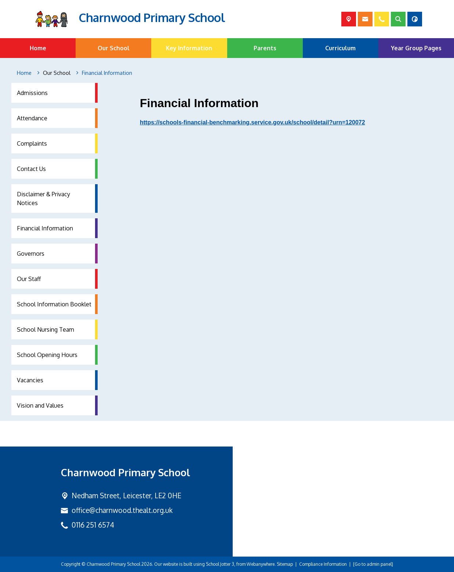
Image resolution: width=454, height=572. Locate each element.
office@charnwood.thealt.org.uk (122, 510)
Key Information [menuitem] (189, 48)
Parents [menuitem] (265, 48)
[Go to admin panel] (373, 564)
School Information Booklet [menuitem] (54, 304)
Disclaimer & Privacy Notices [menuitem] (43, 198)
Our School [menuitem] (114, 48)
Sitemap (285, 564)
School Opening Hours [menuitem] (47, 354)
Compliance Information (323, 564)
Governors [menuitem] (30, 253)
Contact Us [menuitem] (31, 168)
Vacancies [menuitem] (30, 380)
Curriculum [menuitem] (340, 48)
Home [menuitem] (38, 48)
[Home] (24, 73)
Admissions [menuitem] (32, 92)
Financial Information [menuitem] (45, 228)
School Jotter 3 (220, 564)
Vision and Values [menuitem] (40, 405)
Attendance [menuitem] (32, 118)
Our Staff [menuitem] (29, 279)
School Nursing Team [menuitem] (45, 329)
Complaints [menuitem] (32, 143)
